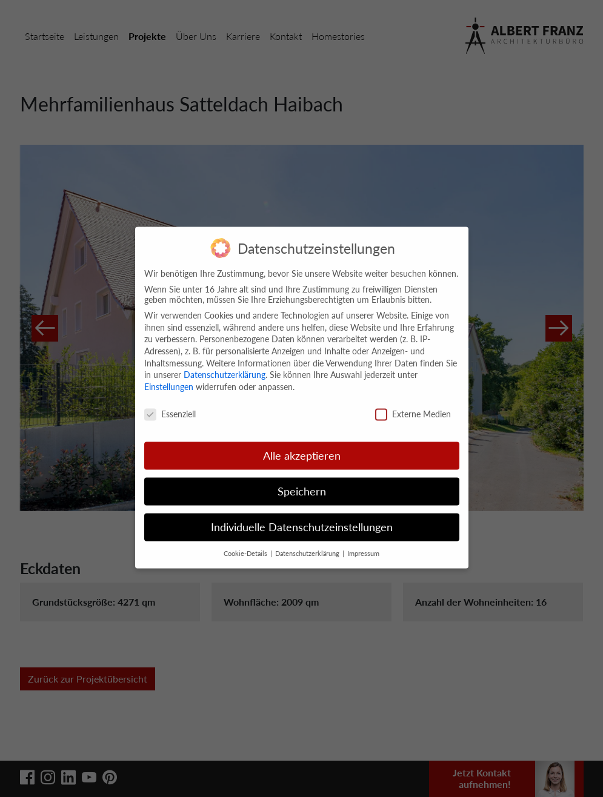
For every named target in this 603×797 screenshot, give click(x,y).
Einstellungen (168, 373)
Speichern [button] (302, 478)
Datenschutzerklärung (224, 362)
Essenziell (170, 400)
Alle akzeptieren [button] (302, 443)
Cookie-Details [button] (246, 540)
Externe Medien (413, 400)
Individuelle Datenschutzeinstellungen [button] (302, 514)
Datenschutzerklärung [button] (308, 540)
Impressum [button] (363, 540)
